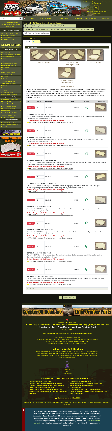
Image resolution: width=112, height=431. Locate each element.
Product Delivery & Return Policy (80, 381)
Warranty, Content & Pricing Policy (40, 381)
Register (98, 3)
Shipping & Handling (76, 383)
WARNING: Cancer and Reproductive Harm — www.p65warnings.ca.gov (51, 122)
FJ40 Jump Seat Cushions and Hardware (37, 33)
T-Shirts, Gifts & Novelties (8, 81)
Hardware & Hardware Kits (8, 65)
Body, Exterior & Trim (7, 52)
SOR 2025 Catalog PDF (7, 39)
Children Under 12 (51, 391)
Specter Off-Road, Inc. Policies (9, 42)
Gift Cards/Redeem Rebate (8, 104)
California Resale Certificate (9, 122)
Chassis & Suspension (7, 56)
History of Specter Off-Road (8, 106)
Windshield (4, 90)
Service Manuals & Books (8, 72)
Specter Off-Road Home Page (9, 33)
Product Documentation (7, 126)
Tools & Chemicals (6, 79)
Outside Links (62, 391)
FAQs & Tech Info (6, 101)
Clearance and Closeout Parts (9, 99)
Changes (33, 393)
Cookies (32, 391)
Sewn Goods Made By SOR (9, 113)
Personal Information (46, 389)
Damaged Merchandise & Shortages (81, 385)
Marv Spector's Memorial (8, 108)
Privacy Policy (33, 389)
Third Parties (40, 391)
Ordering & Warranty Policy (8, 115)
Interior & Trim (5, 70)
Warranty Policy (34, 383)
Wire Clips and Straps (7, 92)
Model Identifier (5, 110)
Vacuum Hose (5, 87)
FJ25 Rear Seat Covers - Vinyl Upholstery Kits (79, 29)
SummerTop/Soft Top (7, 74)
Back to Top (67, 298)
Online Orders (58, 389)
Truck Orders (88, 383)
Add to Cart (31, 107)
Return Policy (98, 383)
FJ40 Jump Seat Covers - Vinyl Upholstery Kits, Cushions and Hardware (53, 26)
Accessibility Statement (48, 383)
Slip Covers (4, 76)
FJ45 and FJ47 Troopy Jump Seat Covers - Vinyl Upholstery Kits (44, 29)
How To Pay (88, 389)
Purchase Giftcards (6, 37)
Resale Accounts (58, 385)
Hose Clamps (5, 67)
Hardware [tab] (36, 42)
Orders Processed (91, 391)
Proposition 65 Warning (7, 117)
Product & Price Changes (44, 385)
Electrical (3, 58)
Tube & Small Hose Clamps (8, 83)
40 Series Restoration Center (9, 94)
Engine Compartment (7, 61)
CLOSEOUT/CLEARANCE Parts (11, 45)
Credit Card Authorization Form (9, 124)
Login (93, 3)
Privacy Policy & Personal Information (41, 387)
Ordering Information (76, 389)
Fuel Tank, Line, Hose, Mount (9, 63)
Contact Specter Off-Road (8, 35)
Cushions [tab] (27, 41)
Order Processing (75, 387)
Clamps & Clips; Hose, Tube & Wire (11, 54)
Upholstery (4, 85)
